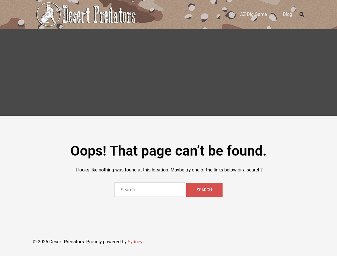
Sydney (135, 241)
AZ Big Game (253, 14)
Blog (287, 14)
